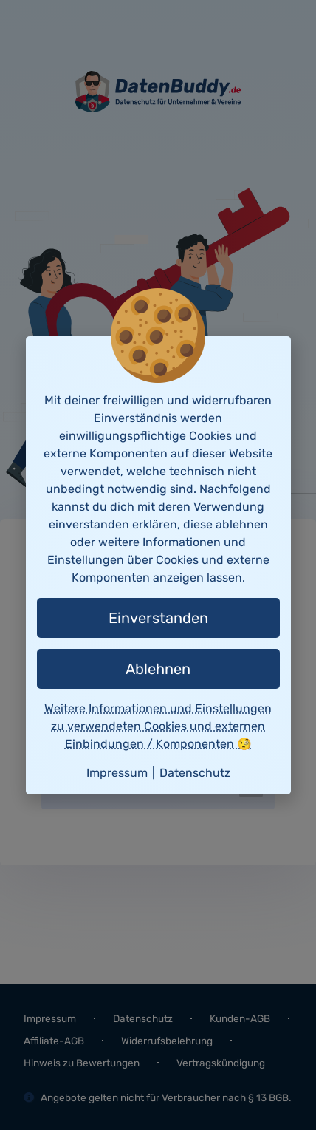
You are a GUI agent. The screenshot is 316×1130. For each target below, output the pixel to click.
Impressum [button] (117, 773)
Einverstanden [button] (158, 618)
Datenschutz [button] (194, 773)
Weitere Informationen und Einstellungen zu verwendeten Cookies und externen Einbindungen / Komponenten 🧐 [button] (158, 726)
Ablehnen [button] (158, 669)
